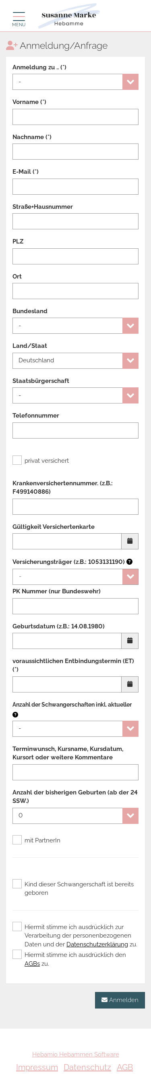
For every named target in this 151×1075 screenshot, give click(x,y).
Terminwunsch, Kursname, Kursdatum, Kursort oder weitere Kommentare (67, 753)
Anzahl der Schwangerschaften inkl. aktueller (72, 704)
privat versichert (40, 461)
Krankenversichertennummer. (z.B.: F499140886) (62, 487)
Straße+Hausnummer (42, 206)
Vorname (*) (29, 102)
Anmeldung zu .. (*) (39, 67)
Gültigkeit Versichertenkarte (53, 526)
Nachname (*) (32, 137)
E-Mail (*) (25, 171)
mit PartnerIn (36, 840)
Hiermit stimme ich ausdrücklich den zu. (69, 959)
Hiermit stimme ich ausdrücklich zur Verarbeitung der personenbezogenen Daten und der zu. (74, 935)
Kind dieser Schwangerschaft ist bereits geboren (73, 888)
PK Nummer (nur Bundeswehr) (56, 591)
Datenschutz (87, 1067)
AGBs (32, 963)
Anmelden (120, 1000)
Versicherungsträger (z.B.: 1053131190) (72, 562)
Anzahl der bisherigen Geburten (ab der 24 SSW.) (75, 797)
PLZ (17, 241)
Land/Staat (29, 345)
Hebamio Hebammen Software (75, 1054)
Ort (17, 276)
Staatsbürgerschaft (40, 381)
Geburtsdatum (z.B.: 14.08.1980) (58, 626)
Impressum (37, 1067)
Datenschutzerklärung (97, 944)
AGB (125, 1067)
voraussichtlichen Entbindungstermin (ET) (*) (73, 665)
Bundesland (30, 311)
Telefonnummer (35, 415)
